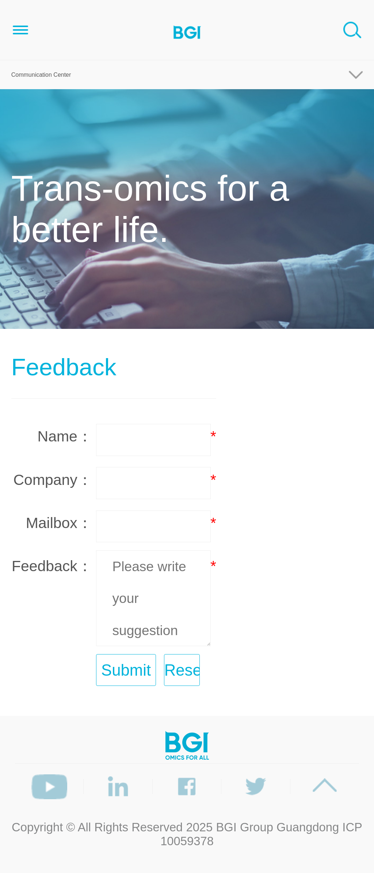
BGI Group (244, 827)
